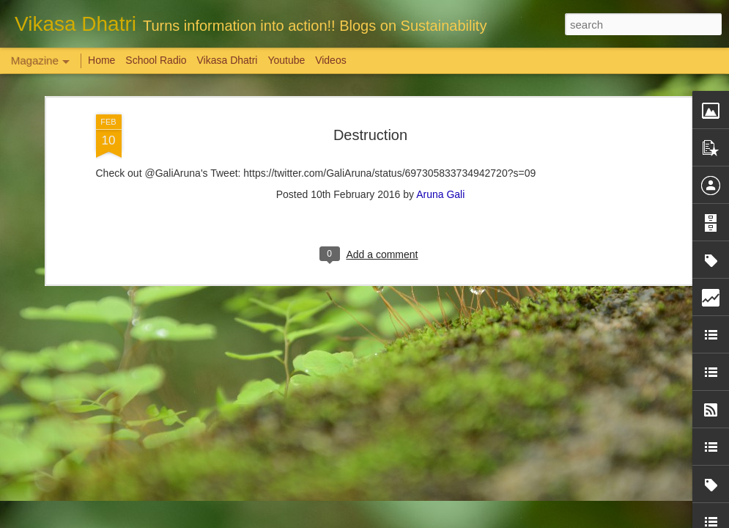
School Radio (155, 60)
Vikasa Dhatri (226, 60)
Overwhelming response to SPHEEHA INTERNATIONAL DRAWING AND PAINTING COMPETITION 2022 (641, 463)
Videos (331, 60)
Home (101, 60)
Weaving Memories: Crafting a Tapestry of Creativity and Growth (118, 443)
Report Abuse (453, 520)
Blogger (410, 520)
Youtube (286, 60)
